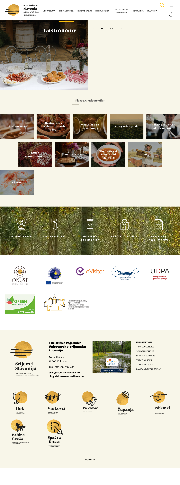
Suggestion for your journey (121, 11)
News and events (84, 11)
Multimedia (152, 11)
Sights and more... (66, 11)
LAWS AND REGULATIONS (148, 386)
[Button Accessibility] (172, 19)
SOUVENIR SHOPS (145, 368)
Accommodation (102, 11)
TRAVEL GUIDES (144, 377)
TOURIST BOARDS (145, 381)
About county (49, 11)
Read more (106, 98)
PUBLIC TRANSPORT (146, 372)
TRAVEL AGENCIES (145, 363)
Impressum (90, 476)
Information (138, 11)
